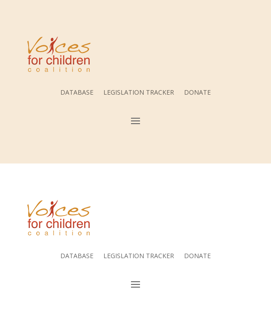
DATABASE (76, 92)
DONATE (197, 92)
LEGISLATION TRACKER (138, 92)
